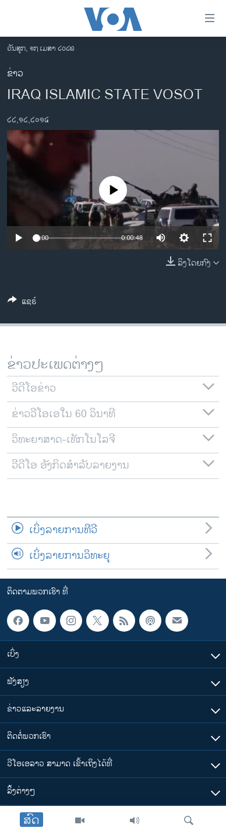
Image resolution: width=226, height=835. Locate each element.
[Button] (22, 303)
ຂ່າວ (15, 74)
